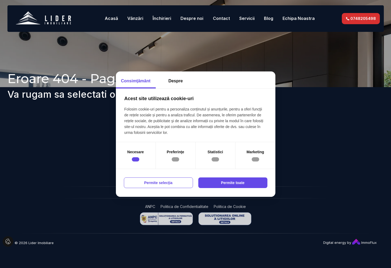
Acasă (111, 18)
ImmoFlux (364, 242)
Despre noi (191, 18)
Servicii (247, 18)
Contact (221, 18)
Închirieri (162, 18)
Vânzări (135, 18)
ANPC (150, 206)
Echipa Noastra (299, 18)
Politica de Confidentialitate (184, 206)
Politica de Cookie (230, 206)
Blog (268, 18)
